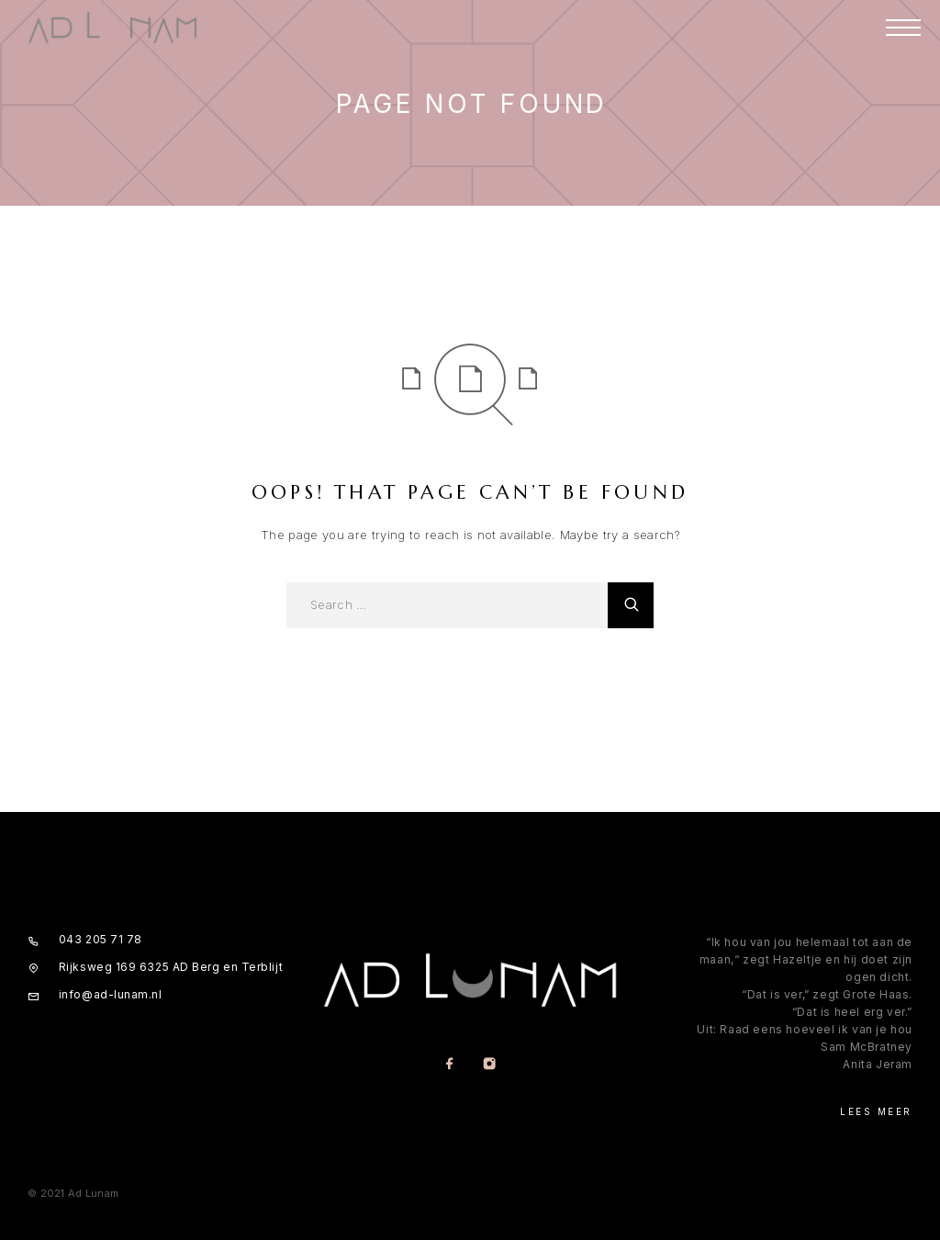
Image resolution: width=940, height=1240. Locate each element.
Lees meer (876, 1111)
